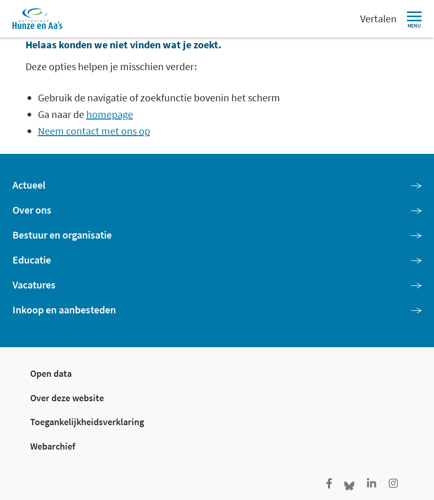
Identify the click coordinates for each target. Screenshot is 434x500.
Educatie (31, 259)
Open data (51, 373)
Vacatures (34, 284)
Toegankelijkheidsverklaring (87, 422)
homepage (109, 114)
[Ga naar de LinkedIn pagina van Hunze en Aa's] (372, 484)
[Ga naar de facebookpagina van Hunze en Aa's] (329, 484)
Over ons (31, 209)
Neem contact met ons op (94, 130)
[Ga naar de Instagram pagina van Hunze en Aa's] (393, 484)
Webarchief (52, 446)
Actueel (28, 184)
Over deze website (67, 398)
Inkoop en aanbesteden (64, 309)
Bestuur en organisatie (62, 234)
